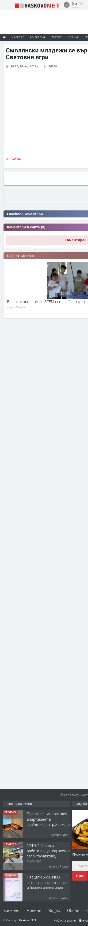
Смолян (16, 159)
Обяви (73, 910)
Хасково (11, 910)
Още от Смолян (20, 256)
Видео (54, 910)
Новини (73, 37)
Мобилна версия (65, 920)
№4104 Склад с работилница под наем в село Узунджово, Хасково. (48, 853)
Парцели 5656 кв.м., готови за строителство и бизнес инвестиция (48, 882)
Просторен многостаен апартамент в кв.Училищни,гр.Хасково (48, 819)
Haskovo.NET (27, 920)
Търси (80, 876)
